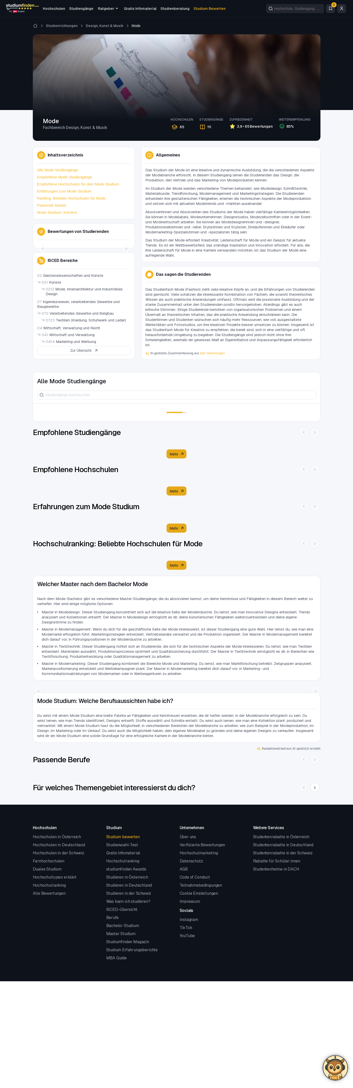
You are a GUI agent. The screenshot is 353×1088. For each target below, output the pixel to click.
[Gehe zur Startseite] (22, 9)
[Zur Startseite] (35, 25)
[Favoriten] (330, 8)
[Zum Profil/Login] (341, 8)
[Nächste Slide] (314, 787)
